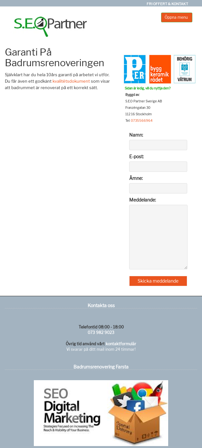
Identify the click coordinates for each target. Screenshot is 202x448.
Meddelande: (142, 200)
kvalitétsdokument (71, 81)
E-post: (136, 156)
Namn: (136, 135)
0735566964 (141, 120)
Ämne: (136, 178)
